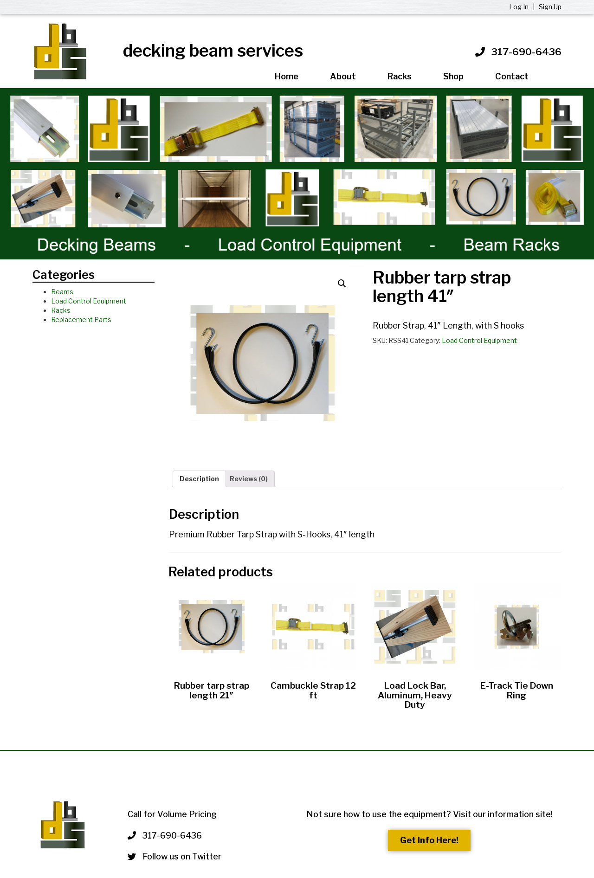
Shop (453, 76)
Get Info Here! (429, 840)
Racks (399, 76)
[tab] (199, 479)
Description (199, 479)
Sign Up (550, 7)
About (343, 76)
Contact (512, 76)
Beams (62, 292)
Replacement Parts (81, 319)
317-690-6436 (526, 52)
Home (286, 76)
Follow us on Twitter (174, 856)
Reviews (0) (249, 479)
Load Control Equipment (88, 301)
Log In (519, 7)
